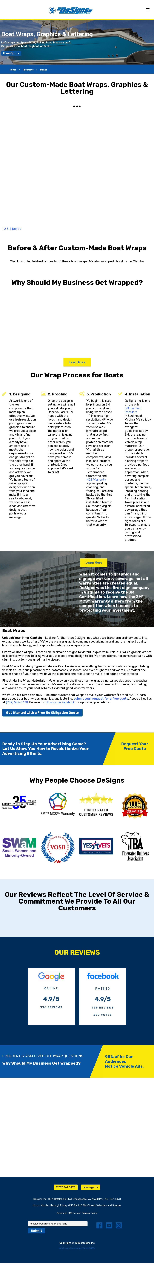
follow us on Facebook (59, 702)
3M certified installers (133, 410)
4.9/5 (51, 999)
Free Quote (11, 53)
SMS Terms (74, 1213)
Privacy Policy (89, 1213)
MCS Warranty (96, 479)
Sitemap (61, 1213)
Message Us (90, 1187)
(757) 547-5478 (17, 702)
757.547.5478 (65, 1187)
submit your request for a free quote (101, 698)
